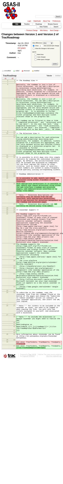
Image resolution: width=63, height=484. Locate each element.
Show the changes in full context (43, 48)
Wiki (16, 24)
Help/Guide (37, 21)
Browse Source (53, 24)
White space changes (43, 59)
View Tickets (44, 27)
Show (36, 45)
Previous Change (32, 30)
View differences (37, 43)
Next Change (54, 30)
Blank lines (40, 54)
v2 (12, 79)
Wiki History (44, 30)
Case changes (41, 57)
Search (56, 27)
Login (29, 21)
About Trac (46, 21)
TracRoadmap (10, 37)
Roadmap (39, 24)
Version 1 (31, 34)
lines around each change (49, 45)
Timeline (26, 24)
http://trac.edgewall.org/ (54, 415)
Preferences (57, 21)
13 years (22, 48)
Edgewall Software (28, 415)
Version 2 (49, 34)
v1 (5, 79)
